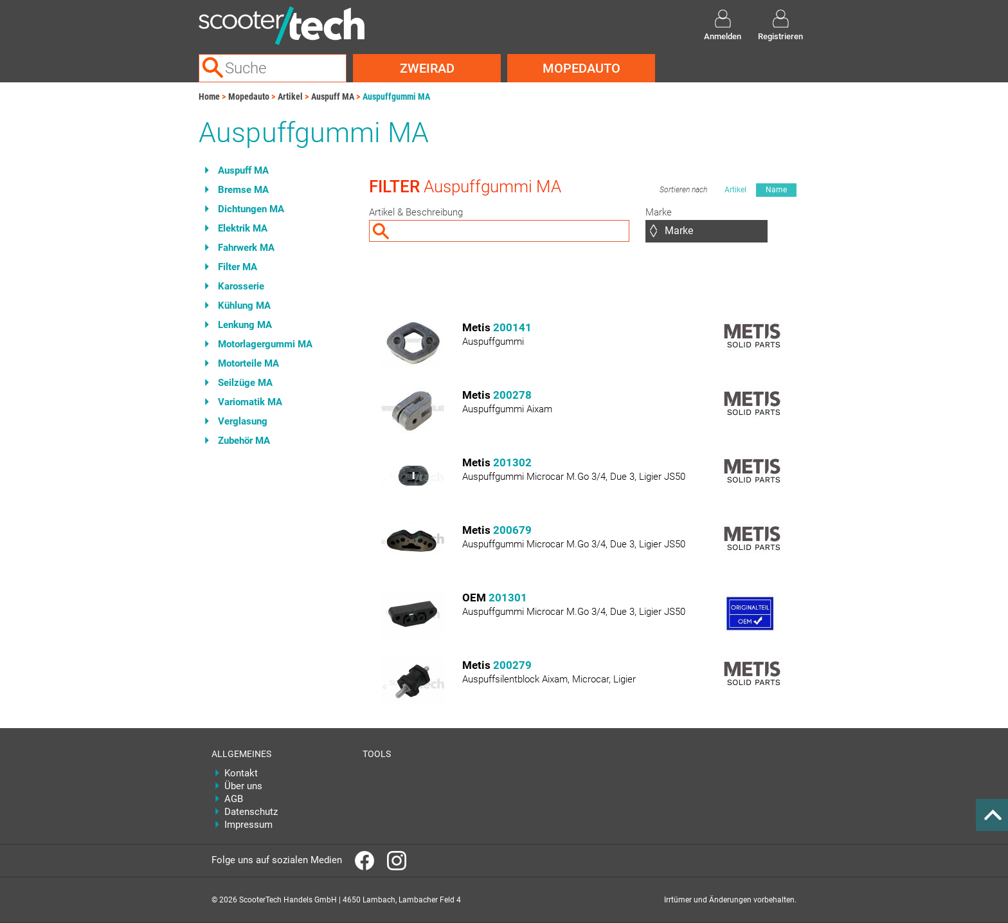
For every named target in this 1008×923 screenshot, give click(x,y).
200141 (512, 327)
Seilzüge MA (245, 382)
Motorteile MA (248, 363)
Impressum (248, 824)
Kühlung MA (244, 305)
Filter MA (237, 267)
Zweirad (427, 68)
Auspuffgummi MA (396, 96)
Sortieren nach (683, 189)
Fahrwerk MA (246, 247)
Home (209, 96)
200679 (512, 530)
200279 (512, 665)
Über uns (243, 786)
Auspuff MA (332, 96)
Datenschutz (251, 812)
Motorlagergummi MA (265, 344)
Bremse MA (243, 190)
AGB (233, 799)
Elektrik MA (242, 228)
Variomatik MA (250, 402)
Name (776, 189)
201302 (512, 462)
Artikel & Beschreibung (416, 212)
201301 (508, 597)
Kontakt (241, 773)
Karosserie (241, 286)
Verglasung (242, 421)
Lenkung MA (245, 325)
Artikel (290, 96)
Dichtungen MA (251, 209)
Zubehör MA (244, 440)
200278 (512, 394)
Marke (658, 212)
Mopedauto (581, 68)
